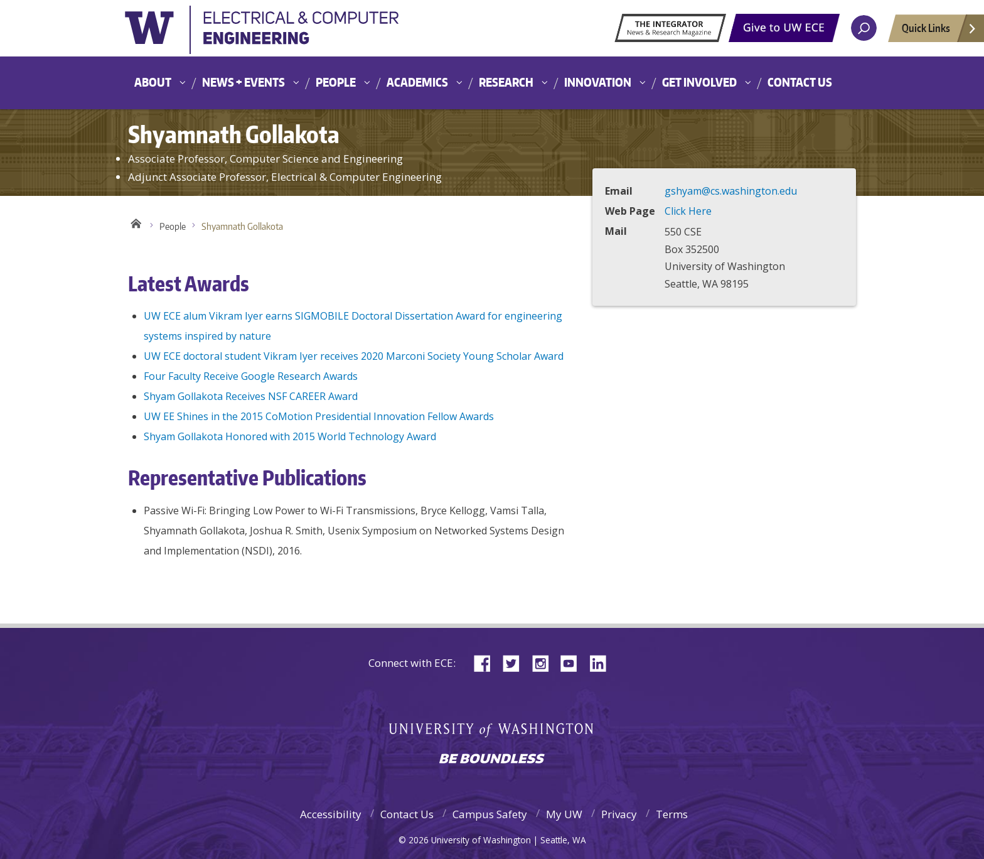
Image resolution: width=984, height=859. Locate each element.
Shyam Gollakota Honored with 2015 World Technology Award (290, 436)
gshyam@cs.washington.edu (731, 191)
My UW (564, 814)
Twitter (516, 662)
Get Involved (699, 82)
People (336, 82)
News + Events (243, 82)
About (152, 82)
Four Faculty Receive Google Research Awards (251, 376)
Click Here (688, 211)
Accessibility (330, 814)
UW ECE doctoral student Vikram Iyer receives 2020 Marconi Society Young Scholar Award (354, 356)
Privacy (619, 814)
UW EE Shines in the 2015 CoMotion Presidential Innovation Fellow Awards (319, 416)
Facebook (487, 662)
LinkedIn (602, 662)
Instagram (545, 662)
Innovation (597, 82)
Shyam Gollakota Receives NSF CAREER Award (251, 396)
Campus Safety (489, 814)
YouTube (573, 662)
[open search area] (864, 28)
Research (506, 82)
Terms (672, 814)
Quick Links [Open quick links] (939, 31)
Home (136, 223)
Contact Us (799, 82)
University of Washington (263, 34)
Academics (417, 82)
